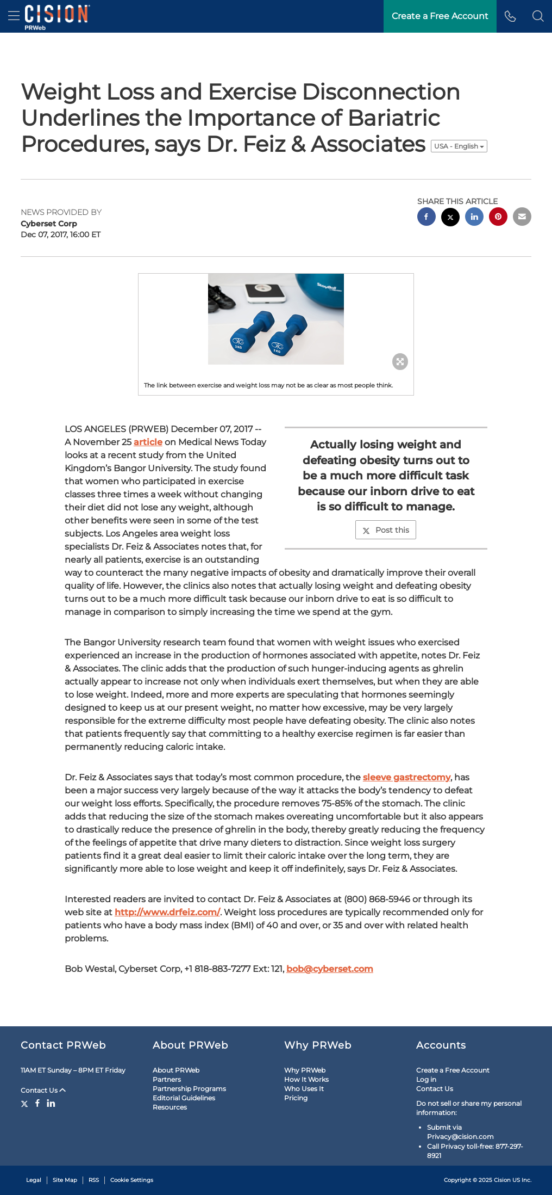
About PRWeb (176, 1070)
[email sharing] (522, 218)
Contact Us (43, 1090)
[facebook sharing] (426, 218)
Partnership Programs (189, 1089)
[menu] (14, 16)
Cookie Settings (131, 1180)
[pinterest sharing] (498, 218)
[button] (538, 16)
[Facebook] (37, 1103)
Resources (170, 1107)
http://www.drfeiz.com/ (167, 912)
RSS (94, 1180)
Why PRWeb (304, 1070)
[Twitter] (26, 1103)
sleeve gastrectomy (406, 777)
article (148, 442)
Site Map (65, 1180)
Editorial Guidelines (184, 1098)
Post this (385, 530)
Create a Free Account (453, 1070)
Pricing (296, 1098)
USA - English (459, 146)
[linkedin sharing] (474, 218)
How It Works (306, 1079)
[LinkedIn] (51, 1103)
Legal (33, 1180)
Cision (502, 1180)
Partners (167, 1079)
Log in (426, 1079)
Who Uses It (304, 1089)
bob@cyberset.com (329, 969)
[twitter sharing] (450, 218)
